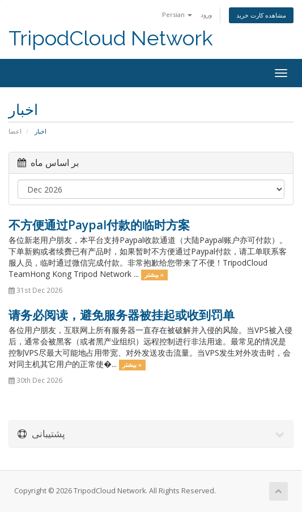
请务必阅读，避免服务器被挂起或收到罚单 (121, 315)
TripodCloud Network (110, 38)
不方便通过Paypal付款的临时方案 (99, 225)
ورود (206, 14)
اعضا (15, 131)
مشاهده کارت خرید (261, 15)
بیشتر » (154, 275)
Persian (177, 14)
